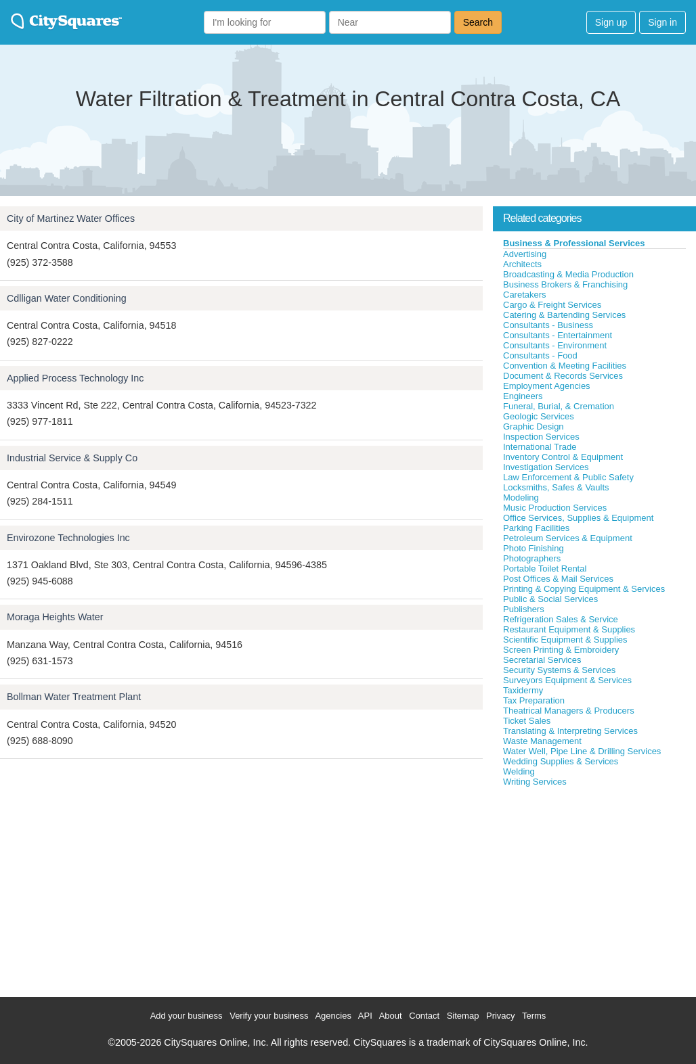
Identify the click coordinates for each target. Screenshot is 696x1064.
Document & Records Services (563, 376)
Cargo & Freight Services (552, 305)
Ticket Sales (526, 721)
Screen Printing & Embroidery (561, 650)
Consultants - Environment (555, 345)
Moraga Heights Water (55, 616)
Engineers (523, 396)
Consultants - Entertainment (557, 335)
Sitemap (463, 1016)
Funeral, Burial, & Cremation (558, 406)
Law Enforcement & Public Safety (568, 477)
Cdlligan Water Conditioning (67, 298)
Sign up (611, 22)
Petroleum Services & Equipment (567, 538)
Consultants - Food (540, 355)
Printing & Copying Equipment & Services (584, 589)
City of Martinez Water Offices (71, 218)
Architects (522, 264)
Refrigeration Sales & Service (560, 619)
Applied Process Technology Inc (75, 378)
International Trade (539, 447)
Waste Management (542, 741)
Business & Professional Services (574, 243)
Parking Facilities (536, 528)
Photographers (532, 558)
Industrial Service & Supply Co (72, 458)
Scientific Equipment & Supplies (565, 639)
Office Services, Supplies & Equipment (578, 518)
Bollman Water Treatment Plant (74, 696)
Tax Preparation (534, 700)
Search (478, 22)
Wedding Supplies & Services (560, 761)
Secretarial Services (542, 660)
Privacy (500, 1016)
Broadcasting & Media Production (568, 274)
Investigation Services (545, 467)
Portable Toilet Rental (544, 568)
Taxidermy (523, 690)
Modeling (521, 497)
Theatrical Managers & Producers (568, 711)
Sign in (662, 22)
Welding (519, 771)
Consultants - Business (548, 325)
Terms (534, 1016)
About (390, 1016)
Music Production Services (555, 508)
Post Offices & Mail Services (558, 579)
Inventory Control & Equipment (563, 457)
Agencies (333, 1016)
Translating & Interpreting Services (570, 731)
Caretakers (524, 295)
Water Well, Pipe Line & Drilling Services (582, 751)
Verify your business (269, 1016)
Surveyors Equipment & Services (567, 680)
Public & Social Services (550, 599)
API (365, 1016)
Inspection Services (541, 437)
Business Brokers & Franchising (565, 284)
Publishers (523, 609)
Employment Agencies (546, 386)
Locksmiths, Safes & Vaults (556, 487)
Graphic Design (533, 426)
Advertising (524, 254)
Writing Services (535, 782)
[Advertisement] (594, 888)
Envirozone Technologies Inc (68, 537)
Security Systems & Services (559, 670)
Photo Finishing (533, 548)
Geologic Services (538, 416)
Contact (424, 1016)
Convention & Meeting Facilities (564, 366)
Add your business (186, 1016)
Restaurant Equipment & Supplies (569, 629)
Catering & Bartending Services (564, 315)
